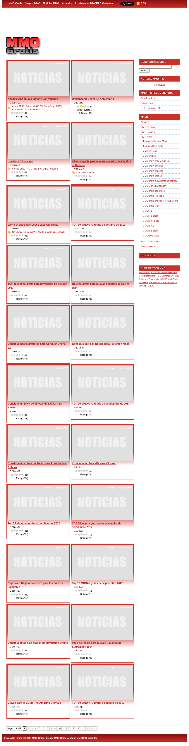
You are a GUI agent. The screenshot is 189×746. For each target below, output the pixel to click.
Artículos (67, 3)
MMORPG (30, 109)
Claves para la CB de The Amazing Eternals (34, 702)
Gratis (34, 168)
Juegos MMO (32, 3)
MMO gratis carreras (153, 166)
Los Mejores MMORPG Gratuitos (94, 3)
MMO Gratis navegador (154, 186)
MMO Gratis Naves (150, 241)
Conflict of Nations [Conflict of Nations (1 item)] (147, 276)
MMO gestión (149, 156)
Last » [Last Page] (94, 728)
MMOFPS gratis (150, 216)
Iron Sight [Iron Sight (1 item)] (149, 279)
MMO (59, 106)
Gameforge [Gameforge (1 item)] (165, 276)
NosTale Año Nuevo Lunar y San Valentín (33, 98)
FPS (27, 168)
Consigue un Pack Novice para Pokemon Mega (100, 343)
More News (159, 85)
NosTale (40, 109)
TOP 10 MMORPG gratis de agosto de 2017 (98, 702)
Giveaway (17, 232)
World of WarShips (47, 232)
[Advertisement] (116, 44)
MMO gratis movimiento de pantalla (160, 181)
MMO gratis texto (151, 206)
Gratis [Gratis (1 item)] (141, 279)
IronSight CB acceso (20, 161)
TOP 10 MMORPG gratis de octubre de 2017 (98, 224)
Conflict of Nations (85, 172)
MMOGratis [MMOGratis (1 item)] (173, 279)
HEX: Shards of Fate (151, 108)
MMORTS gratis (151, 230)
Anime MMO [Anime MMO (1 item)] (144, 272)
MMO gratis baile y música (156, 161)
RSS (143, 3)
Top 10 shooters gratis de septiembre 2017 (34, 523)
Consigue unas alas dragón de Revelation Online (38, 642)
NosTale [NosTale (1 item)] (152, 282)
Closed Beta (18, 168)
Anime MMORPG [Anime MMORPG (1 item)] (158, 272)
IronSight (53, 168)
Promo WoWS (30, 232)
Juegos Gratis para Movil (155, 141)
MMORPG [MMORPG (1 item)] (143, 282)
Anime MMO (18, 106)
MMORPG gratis (151, 221)
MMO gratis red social (153, 196)
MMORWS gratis (151, 235)
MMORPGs (148, 226)
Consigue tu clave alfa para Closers (94, 463)
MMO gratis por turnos (154, 191)
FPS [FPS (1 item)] (157, 276)
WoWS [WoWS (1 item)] (151, 286)
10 (59, 728)
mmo (20, 738)
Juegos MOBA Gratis (153, 146)
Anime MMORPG (34, 106)
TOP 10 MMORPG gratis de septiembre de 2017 (101, 403)
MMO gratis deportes (153, 171)
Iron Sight (43, 168)
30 (74, 728)
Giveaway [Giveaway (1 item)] (175, 276)
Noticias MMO (51, 3)
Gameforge (49, 106)
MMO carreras (150, 151)
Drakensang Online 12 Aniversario (93, 98)
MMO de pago (148, 127)
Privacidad (9, 738)
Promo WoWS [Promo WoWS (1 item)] (162, 282)
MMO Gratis (15, 3)
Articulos (47, 126)
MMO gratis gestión (152, 176)
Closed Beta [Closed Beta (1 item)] (171, 272)
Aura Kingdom (148, 98)
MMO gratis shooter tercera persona (160, 201)
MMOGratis (17, 109)
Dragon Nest (147, 103)
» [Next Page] (87, 728)
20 (69, 728)
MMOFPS (147, 211)
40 (79, 728)
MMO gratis (146, 137)
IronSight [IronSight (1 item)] (158, 279)
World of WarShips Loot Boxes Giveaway (33, 224)
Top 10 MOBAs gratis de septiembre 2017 (97, 583)
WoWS (61, 232)
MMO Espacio (148, 132)
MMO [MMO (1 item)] (164, 279)
